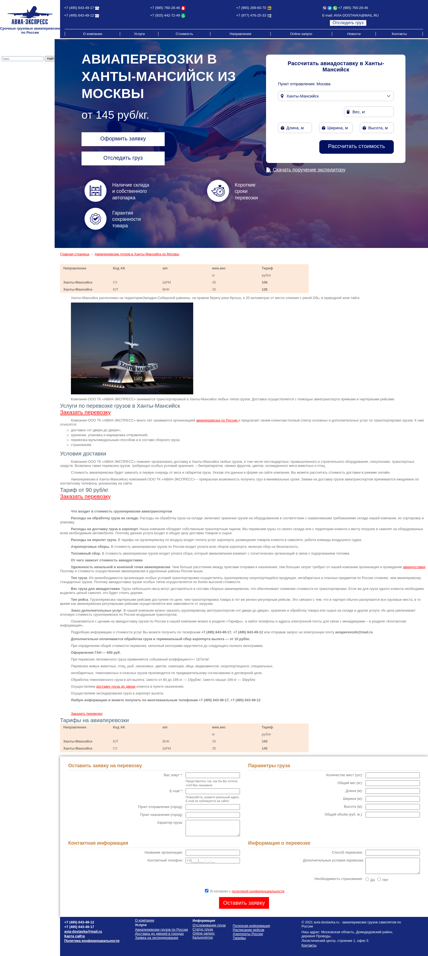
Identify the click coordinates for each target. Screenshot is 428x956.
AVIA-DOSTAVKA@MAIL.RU (356, 15)
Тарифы (8, 95)
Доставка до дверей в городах (26, 75)
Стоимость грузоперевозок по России (26, 101)
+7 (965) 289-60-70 (251, 8)
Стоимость (184, 34)
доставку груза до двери (116, 686)
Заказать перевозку (85, 412)
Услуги (139, 34)
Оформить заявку (123, 138)
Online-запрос (301, 34)
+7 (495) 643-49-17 (79, 8)
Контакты (399, 34)
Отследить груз (348, 22)
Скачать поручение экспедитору (305, 169)
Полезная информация (20, 116)
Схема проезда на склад (22, 111)
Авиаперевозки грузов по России (161, 929)
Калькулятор (12, 91)
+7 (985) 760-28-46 (165, 8)
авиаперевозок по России (217, 420)
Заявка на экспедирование (156, 938)
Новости (354, 34)
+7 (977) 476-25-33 (251, 15)
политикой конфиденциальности (258, 891)
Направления (240, 34)
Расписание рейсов (18, 107)
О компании (92, 34)
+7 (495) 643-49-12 (79, 15)
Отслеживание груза (18, 87)
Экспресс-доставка (17, 79)
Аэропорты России (17, 120)
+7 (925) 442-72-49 (165, 15)
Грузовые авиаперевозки (22, 71)
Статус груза (202, 929)
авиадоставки (414, 567)
